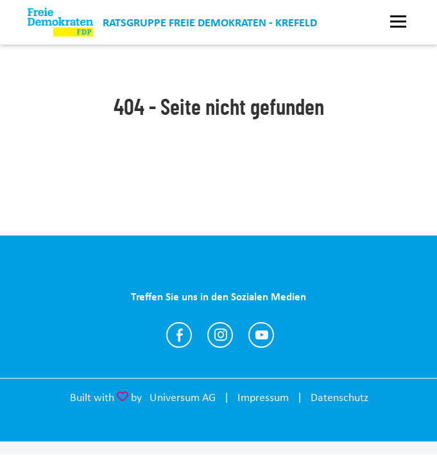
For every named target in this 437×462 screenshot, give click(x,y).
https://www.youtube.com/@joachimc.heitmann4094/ (261, 335)
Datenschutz (339, 397)
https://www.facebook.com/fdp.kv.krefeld (179, 335)
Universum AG (183, 397)
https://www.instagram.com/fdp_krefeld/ (220, 335)
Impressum (263, 397)
